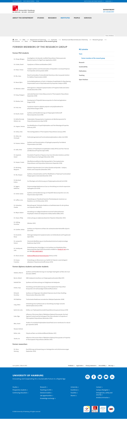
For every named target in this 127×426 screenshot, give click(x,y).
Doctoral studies (45, 400)
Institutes (65, 17)
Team (80, 61)
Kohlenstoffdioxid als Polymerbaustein (38, 263)
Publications (82, 78)
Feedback (70, 373)
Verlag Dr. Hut (62, 256)
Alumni (73, 403)
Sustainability (83, 74)
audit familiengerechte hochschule (86, 415)
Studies (40, 17)
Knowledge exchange (47, 406)
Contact (98, 394)
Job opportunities (46, 403)
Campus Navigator (102, 397)
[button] (94, 1)
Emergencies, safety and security (104, 401)
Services (88, 17)
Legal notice (79, 373)
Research (52, 17)
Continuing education (20, 400)
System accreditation (111, 414)
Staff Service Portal (28, 1)
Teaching (81, 82)
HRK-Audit (102, 414)
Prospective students (19, 397)
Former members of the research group (93, 65)
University (74, 394)
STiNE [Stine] (37, 1)
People (77, 17)
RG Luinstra (83, 56)
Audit (93, 414)
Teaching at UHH (45, 397)
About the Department (23, 17)
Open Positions (83, 87)
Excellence (74, 397)
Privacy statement (91, 373)
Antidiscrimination (102, 405)
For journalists (17, 1)
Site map (110, 373)
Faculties (74, 400)
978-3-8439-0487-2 (37, 258)
